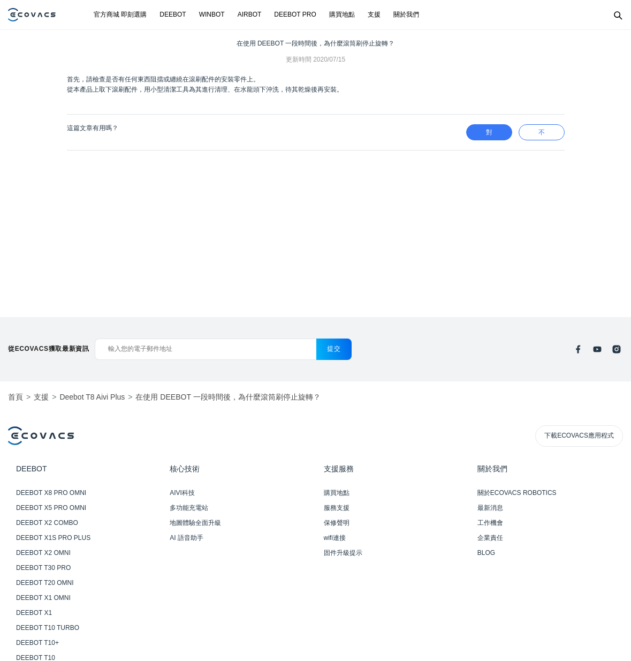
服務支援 (336, 508)
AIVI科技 (182, 493)
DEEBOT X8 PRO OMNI (51, 493)
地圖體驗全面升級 (195, 523)
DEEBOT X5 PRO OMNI (51, 508)
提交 (333, 348)
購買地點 (342, 14)
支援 (374, 14)
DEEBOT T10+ (37, 643)
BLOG (486, 553)
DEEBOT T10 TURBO (47, 628)
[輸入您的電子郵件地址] (206, 349)
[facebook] (578, 349)
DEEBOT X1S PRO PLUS (53, 538)
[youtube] (597, 349)
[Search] (617, 15)
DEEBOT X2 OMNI (43, 553)
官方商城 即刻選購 (120, 14)
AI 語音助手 (186, 538)
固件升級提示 (343, 553)
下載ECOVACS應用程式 (579, 435)
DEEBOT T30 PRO (43, 568)
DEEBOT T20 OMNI (45, 583)
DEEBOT (172, 14)
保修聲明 (336, 523)
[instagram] (616, 349)
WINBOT (212, 14)
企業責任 (490, 538)
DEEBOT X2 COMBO (47, 523)
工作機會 (490, 523)
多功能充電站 (189, 508)
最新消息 (490, 508)
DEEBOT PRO (295, 14)
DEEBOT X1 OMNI (43, 598)
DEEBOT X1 (34, 613)
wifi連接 (335, 538)
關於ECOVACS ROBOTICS (517, 493)
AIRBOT (250, 14)
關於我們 (406, 14)
